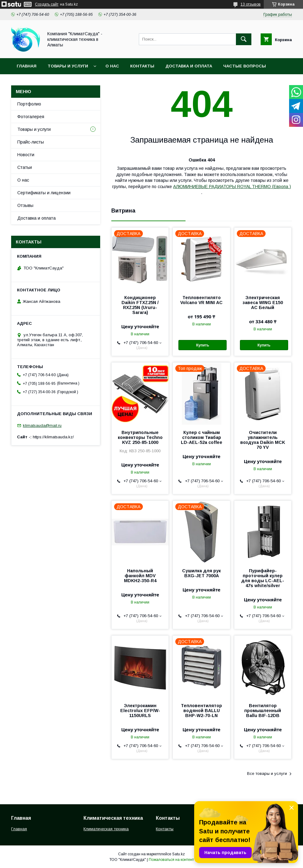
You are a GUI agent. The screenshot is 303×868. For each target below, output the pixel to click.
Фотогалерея (30, 116)
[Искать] (243, 39)
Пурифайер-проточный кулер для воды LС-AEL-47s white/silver (262, 578)
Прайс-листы (30, 142)
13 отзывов (251, 4)
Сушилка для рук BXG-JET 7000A (201, 573)
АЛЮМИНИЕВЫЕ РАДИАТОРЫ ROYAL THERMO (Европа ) (232, 186)
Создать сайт (46, 4)
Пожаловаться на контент (171, 859)
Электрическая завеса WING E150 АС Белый (263, 302)
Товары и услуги (68, 66)
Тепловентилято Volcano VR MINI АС (201, 300)
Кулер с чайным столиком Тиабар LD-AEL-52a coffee (201, 437)
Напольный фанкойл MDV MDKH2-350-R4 (140, 575)
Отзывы (25, 205)
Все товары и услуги (267, 773)
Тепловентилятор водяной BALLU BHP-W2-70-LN (201, 710)
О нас (112, 66)
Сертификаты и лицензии (43, 192)
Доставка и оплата (188, 66)
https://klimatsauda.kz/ (53, 437)
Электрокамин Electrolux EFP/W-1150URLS (140, 710)
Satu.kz (178, 854)
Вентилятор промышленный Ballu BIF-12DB (262, 710)
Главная (26, 66)
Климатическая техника (106, 829)
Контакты (142, 66)
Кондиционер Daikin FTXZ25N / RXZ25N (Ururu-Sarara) (140, 305)
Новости (25, 154)
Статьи (24, 167)
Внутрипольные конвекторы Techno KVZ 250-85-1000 (140, 437)
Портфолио (29, 103)
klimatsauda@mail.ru (42, 425)
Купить (202, 345)
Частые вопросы (244, 66)
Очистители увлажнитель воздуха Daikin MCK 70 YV (262, 440)
